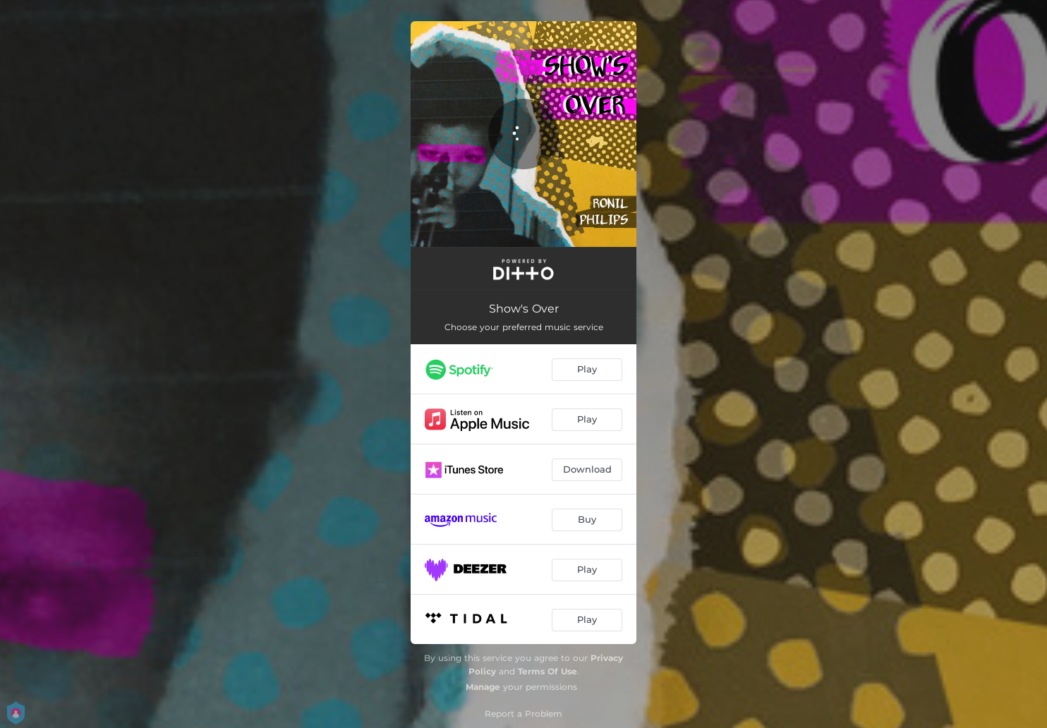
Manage (483, 686)
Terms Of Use (547, 671)
